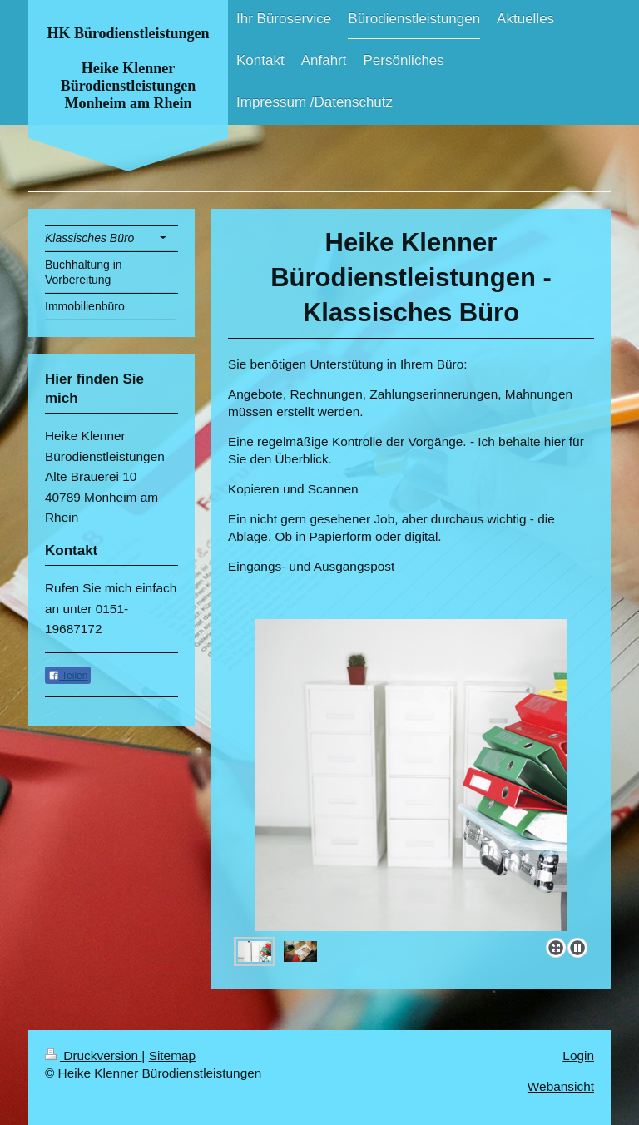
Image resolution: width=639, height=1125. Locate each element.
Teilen (67, 675)
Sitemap (172, 1055)
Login (578, 1055)
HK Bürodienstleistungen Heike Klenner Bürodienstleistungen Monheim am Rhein (128, 68)
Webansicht (561, 1086)
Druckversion (93, 1055)
